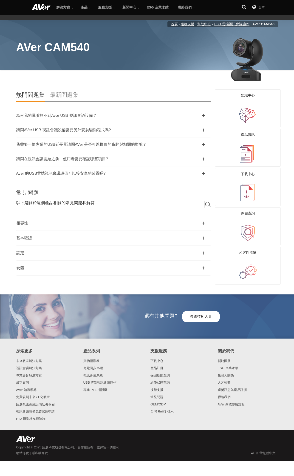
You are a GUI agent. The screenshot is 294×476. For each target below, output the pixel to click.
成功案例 (22, 379)
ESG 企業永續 (228, 365)
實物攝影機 (91, 357)
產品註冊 (156, 365)
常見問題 (156, 394)
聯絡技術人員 (201, 313)
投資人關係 (226, 372)
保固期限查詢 (160, 372)
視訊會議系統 (93, 372)
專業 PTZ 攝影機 (95, 386)
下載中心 (156, 357)
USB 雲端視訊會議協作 (100, 379)
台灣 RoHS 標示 (162, 408)
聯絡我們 (224, 394)
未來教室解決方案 (29, 357)
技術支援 (156, 386)
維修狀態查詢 (160, 379)
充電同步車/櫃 (93, 365)
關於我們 (226, 348)
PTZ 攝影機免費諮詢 (30, 415)
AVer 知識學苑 (26, 386)
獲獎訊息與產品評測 (232, 386)
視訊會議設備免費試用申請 (35, 408)
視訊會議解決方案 (29, 365)
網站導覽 (22, 450)
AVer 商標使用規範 (231, 401)
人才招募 (224, 379)
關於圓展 (224, 357)
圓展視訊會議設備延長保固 (35, 401)
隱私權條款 (40, 450)
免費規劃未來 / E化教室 (33, 394)
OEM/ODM (158, 401)
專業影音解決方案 (29, 372)
